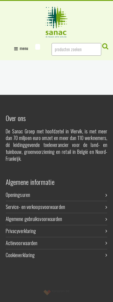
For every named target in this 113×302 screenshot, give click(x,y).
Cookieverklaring (57, 255)
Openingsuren (57, 194)
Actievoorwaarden (57, 243)
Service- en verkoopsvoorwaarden (57, 206)
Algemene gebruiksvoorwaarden (57, 219)
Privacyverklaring (57, 231)
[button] (37, 47)
